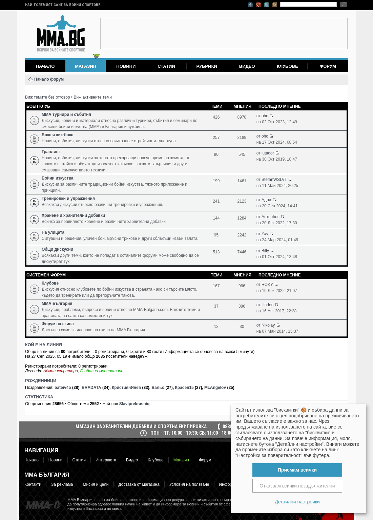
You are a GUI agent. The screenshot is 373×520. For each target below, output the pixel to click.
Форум (327, 66)
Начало (45, 66)
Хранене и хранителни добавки (73, 215)
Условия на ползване (189, 484)
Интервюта (106, 460)
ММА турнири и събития (66, 114)
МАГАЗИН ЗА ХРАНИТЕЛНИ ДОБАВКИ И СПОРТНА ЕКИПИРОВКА (141, 426)
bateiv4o (63, 387)
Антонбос (270, 216)
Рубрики (206, 66)
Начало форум (49, 79)
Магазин (181, 460)
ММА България (57, 303)
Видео (247, 66)
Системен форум (46, 275)
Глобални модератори (102, 371)
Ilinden (267, 305)
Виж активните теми (93, 97)
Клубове (287, 66)
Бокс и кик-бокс (57, 134)
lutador (268, 153)
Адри (266, 199)
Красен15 (184, 387)
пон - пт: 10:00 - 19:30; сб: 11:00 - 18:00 (191, 433)
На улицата (53, 232)
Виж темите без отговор (47, 97)
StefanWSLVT (274, 179)
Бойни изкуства (57, 178)
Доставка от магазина (139, 484)
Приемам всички (297, 470)
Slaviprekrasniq (134, 403)
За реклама (62, 484)
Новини (126, 66)
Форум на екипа (58, 323)
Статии (166, 66)
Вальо (157, 387)
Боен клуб (38, 106)
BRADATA (91, 387)
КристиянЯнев (126, 387)
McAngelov (215, 387)
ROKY (267, 284)
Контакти (32, 484)
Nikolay (268, 325)
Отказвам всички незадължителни (297, 485)
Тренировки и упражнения (68, 198)
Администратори (60, 371)
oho (265, 115)
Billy (265, 250)
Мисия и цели (96, 484)
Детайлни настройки (297, 501)
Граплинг (51, 151)
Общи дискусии (57, 249)
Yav (265, 233)
